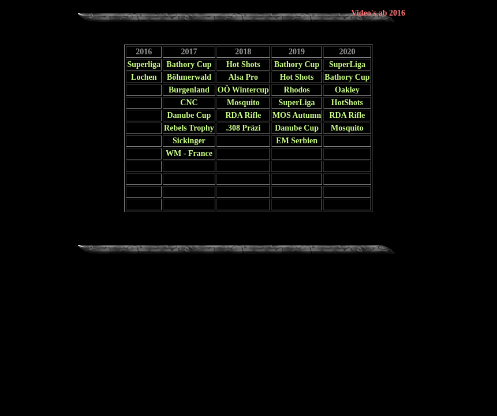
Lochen (143, 77)
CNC (188, 102)
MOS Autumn (296, 115)
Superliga (143, 64)
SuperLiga (347, 64)
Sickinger (189, 140)
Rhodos (297, 90)
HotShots (347, 102)
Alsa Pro (243, 77)
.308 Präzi (243, 128)
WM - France (189, 153)
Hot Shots (243, 64)
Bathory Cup (188, 64)
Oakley (347, 90)
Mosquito (243, 102)
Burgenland (189, 90)
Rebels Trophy (189, 128)
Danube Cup (189, 115)
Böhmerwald (189, 77)
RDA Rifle (243, 115)
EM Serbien (296, 140)
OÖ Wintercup (243, 90)
